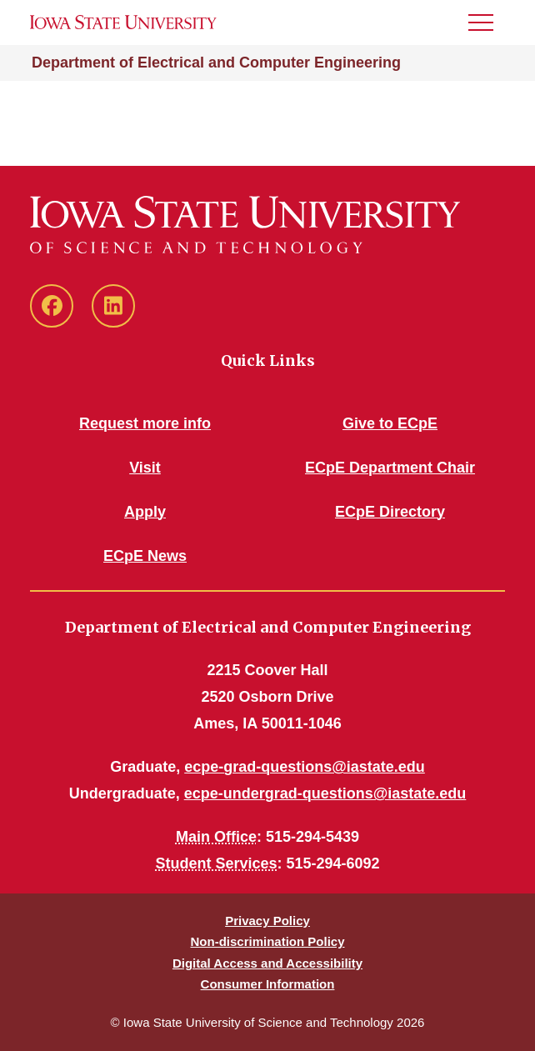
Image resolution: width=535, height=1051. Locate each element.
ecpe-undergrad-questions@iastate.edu (325, 793)
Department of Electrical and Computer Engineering (216, 62)
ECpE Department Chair (390, 467)
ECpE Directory (390, 511)
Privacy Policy (267, 920)
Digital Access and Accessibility (267, 963)
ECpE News (145, 556)
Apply (145, 511)
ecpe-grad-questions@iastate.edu (304, 766)
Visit (145, 467)
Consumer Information (268, 984)
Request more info (145, 423)
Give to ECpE (390, 423)
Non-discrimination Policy (267, 941)
